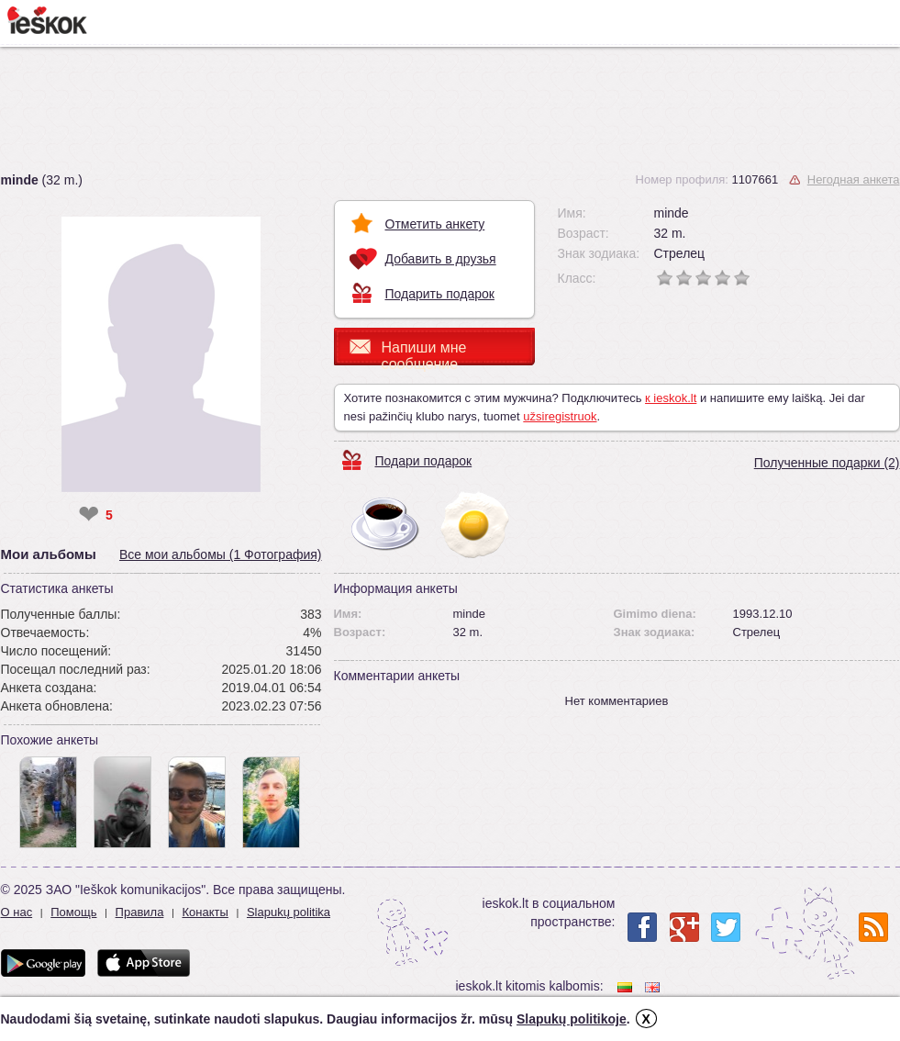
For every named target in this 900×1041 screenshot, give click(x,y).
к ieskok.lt (670, 398)
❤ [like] (88, 515)
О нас (17, 912)
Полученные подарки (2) (827, 462)
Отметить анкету (435, 224)
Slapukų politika (288, 912)
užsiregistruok (559, 416)
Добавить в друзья (440, 259)
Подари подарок (423, 460)
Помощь (73, 912)
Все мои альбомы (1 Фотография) (220, 554)
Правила (140, 912)
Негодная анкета (853, 179)
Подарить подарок (439, 293)
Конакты (205, 912)
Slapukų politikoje (572, 1019)
